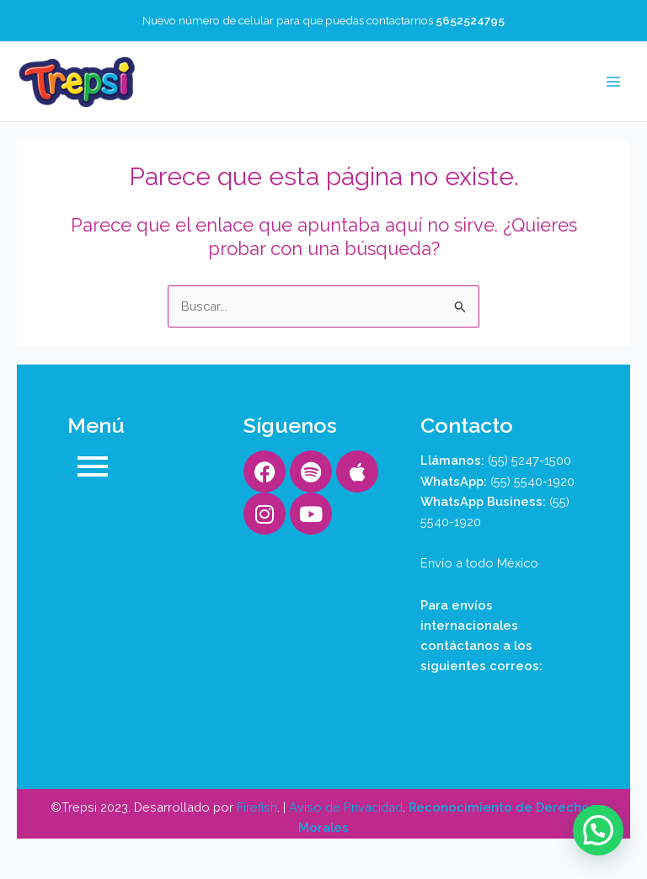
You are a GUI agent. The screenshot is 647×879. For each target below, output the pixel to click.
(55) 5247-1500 (529, 460)
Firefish (257, 807)
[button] (598, 830)
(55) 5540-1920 (532, 481)
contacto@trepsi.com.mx (491, 706)
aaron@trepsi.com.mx (482, 686)
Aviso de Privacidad (346, 807)
